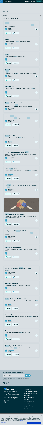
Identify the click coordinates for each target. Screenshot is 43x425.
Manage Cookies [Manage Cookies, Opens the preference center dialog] (3, 422)
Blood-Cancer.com (28, 408)
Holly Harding (11, 157)
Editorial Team (11, 108)
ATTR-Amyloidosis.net (29, 403)
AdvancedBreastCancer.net (30, 391)
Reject (38, 422)
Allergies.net (27, 395)
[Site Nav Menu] (5, 1)
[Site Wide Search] (9, 1)
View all (26, 411)
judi (9, 75)
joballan (10, 91)
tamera (10, 320)
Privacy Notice (24, 378)
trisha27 (10, 58)
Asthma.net (26, 399)
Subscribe (39, 1)
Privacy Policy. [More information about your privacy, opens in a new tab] (22, 420)
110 (25, 366)
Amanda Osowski (12, 236)
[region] (21, 419)
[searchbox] (21, 15)
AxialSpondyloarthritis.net (30, 405)
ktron (10, 304)
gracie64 (10, 141)
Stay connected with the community (13, 372)
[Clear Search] (40, 15)
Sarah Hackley (11, 189)
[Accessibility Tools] (27, 1)
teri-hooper (11, 287)
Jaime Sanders (11, 350)
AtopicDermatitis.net (29, 401)
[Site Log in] (33, 1)
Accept (30, 422)
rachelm (10, 28)
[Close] (41, 415)
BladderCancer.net (28, 407)
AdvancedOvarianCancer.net (30, 393)
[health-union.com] (9, 389)
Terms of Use (5, 379)
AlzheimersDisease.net (29, 397)
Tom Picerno (11, 219)
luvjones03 (11, 43)
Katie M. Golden (11, 120)
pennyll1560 (11, 174)
